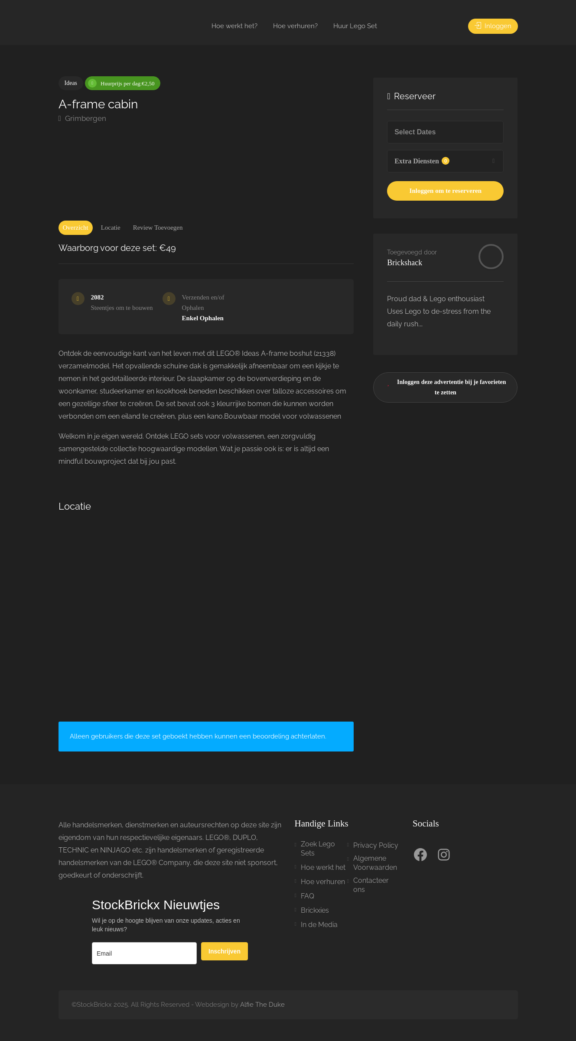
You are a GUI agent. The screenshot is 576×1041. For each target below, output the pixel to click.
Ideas (71, 83)
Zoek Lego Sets (318, 848)
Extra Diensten (421, 161)
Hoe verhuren (323, 882)
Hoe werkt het (323, 867)
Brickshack (404, 262)
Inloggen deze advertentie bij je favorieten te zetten (445, 386)
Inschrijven (224, 951)
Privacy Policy (375, 845)
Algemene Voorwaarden (375, 863)
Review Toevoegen (158, 227)
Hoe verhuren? (295, 26)
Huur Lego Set (355, 26)
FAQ (307, 896)
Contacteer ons (371, 885)
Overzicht (75, 227)
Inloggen (493, 26)
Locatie (110, 227)
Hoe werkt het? (234, 26)
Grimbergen (82, 118)
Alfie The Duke (262, 1004)
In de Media (319, 925)
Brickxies (315, 910)
